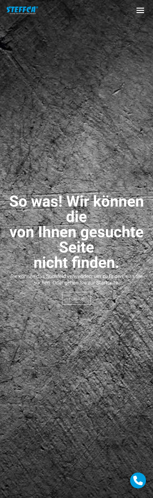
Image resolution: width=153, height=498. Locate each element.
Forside (76, 299)
